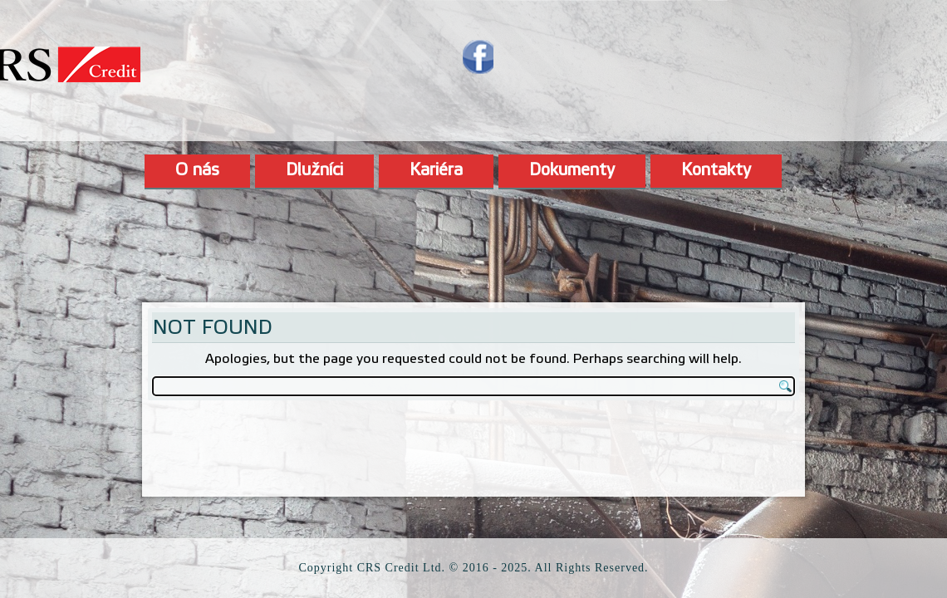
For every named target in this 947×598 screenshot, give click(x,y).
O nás (197, 171)
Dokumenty (572, 171)
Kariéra (436, 171)
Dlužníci (314, 171)
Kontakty (716, 171)
